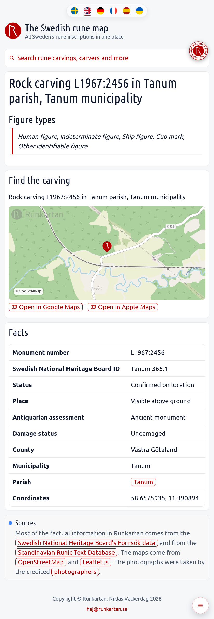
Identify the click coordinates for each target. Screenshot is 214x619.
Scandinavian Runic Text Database (66, 552)
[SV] (74, 10)
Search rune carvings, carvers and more (68, 57)
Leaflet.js (96, 562)
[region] (107, 253)
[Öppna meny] (200, 605)
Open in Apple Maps (122, 307)
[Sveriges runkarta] (13, 30)
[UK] (139, 10)
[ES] (126, 10)
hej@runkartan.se (107, 608)
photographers (75, 571)
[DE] (100, 10)
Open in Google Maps (45, 307)
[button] (107, 247)
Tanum (143, 481)
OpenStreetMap (41, 562)
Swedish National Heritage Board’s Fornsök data (86, 542)
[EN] (87, 10)
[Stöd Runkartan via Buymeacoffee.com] (198, 50)
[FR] (113, 10)
